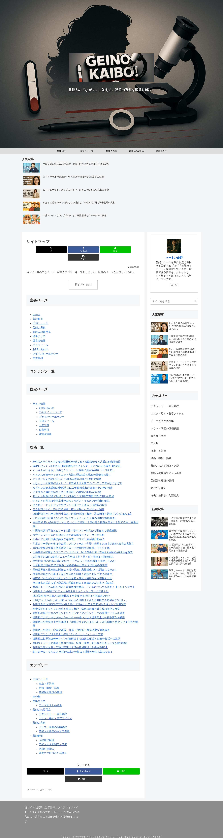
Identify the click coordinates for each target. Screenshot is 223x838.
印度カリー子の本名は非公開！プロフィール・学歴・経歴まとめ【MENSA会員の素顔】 (83, 535)
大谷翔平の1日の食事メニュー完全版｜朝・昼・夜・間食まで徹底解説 (73, 548)
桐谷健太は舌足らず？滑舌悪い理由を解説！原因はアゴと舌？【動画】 (74, 574)
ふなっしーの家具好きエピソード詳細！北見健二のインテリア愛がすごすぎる (77, 475)
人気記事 (44, 417)
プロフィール (40, 337)
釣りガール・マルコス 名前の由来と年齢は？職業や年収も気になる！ (73, 643)
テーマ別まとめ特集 (50, 697)
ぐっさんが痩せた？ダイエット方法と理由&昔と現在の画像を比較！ (72, 466)
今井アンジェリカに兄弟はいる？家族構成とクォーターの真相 (68, 527)
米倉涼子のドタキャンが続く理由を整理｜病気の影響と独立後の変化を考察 (76, 601)
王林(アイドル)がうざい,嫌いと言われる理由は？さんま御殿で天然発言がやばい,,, (80, 592)
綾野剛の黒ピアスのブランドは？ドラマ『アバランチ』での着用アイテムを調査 (79, 605)
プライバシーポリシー (45, 345)
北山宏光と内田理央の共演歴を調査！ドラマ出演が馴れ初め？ (68, 531)
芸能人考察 (39, 319)
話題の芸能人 (46, 741)
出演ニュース (40, 315)
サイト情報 (39, 395)
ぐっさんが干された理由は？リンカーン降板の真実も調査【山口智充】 (74, 462)
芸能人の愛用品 (42, 324)
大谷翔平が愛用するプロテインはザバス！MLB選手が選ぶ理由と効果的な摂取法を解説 (83, 544)
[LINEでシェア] (93, 249)
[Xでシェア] (55, 249)
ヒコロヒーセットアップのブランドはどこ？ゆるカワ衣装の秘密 (70, 497)
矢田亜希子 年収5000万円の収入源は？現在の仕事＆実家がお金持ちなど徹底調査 (79, 596)
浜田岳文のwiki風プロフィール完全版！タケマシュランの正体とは (71, 583)
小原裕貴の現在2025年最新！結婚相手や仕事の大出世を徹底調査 (70, 557)
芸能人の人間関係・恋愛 (53, 736)
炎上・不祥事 (46, 675)
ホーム (36, 306)
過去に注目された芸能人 (53, 745)
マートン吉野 (174, 257)
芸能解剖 (38, 311)
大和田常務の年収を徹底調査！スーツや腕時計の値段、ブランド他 (71, 540)
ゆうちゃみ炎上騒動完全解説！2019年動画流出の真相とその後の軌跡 (73, 479)
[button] (112, 249)
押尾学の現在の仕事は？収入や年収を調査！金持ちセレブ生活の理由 (72, 566)
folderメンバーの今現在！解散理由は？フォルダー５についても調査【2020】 (77, 458)
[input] (174, 301)
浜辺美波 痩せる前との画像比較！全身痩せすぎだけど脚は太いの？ (71, 588)
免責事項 (38, 350)
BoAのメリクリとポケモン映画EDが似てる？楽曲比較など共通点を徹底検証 (76, 453)
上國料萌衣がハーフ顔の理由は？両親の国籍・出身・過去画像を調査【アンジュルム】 (83, 505)
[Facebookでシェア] (74, 249)
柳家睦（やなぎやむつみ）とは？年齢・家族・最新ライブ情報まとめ (72, 570)
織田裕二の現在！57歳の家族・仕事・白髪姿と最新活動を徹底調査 (71, 622)
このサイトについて (50, 404)
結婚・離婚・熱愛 (49, 680)
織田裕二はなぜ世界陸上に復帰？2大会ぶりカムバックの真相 (68, 626)
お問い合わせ (40, 341)
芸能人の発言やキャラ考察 (54, 723)
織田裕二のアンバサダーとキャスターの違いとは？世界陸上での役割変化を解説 (79, 609)
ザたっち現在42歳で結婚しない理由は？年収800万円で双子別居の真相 (73, 488)
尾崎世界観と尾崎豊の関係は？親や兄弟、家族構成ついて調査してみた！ (75, 562)
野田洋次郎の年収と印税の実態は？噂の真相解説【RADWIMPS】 (70, 639)
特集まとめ (39, 328)
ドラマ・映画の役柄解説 (53, 719)
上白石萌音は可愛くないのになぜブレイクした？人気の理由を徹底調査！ (75, 510)
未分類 (36, 688)
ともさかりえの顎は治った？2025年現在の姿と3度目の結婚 (67, 471)
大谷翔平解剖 (46, 732)
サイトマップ (126, 829)
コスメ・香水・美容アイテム (55, 710)
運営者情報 (39, 332)
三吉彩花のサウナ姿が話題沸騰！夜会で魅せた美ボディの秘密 (68, 501)
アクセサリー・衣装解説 (53, 706)
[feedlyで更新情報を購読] (172, 285)
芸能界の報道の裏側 (50, 684)
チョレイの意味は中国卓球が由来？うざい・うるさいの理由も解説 (71, 493)
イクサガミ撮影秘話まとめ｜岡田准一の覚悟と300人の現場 (67, 484)
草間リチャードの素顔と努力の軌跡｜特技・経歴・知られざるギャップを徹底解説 (80, 635)
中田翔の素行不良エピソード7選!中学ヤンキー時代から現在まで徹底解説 (75, 522)
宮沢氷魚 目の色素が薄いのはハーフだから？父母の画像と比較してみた (74, 553)
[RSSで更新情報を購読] (176, 285)
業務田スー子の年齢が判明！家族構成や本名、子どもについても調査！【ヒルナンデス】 (84, 579)
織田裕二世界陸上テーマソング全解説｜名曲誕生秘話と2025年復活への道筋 (76, 631)
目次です (80, 276)
